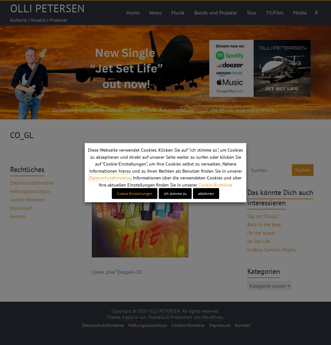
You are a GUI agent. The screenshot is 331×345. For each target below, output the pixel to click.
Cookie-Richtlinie (215, 185)
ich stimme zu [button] (175, 193)
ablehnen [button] (206, 193)
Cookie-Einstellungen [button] (134, 193)
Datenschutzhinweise (110, 178)
